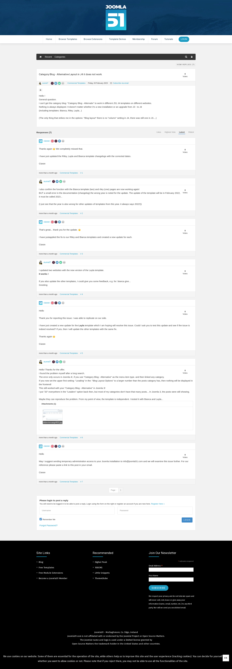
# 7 (81, 482)
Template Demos (117, 39)
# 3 (81, 254)
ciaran (47, 141)
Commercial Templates (76, 83)
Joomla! (88, 640)
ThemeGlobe (101, 578)
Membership (139, 39)
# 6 (81, 438)
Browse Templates (68, 39)
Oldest (191, 132)
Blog (41, 562)
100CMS (98, 567)
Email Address (156, 565)
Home (49, 39)
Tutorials (168, 39)
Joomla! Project (131, 636)
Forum (154, 39)
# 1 (81, 173)
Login (184, 39)
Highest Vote (170, 132)
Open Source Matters (153, 636)
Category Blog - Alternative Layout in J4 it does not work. (70, 74)
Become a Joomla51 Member (53, 578)
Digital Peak (101, 562)
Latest (182, 132)
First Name (153, 575)
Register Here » (158, 504)
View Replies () (186, 65)
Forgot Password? (49, 525)
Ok (226, 658)
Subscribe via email (119, 83)
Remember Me (49, 519)
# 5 (81, 353)
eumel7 (45, 83)
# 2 (81, 213)
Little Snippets (102, 573)
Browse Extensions (93, 39)
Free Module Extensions (51, 573)
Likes (159, 132)
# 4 (81, 294)
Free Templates (46, 567)
